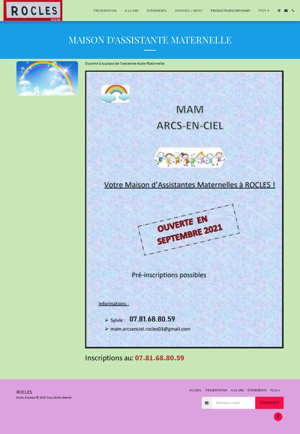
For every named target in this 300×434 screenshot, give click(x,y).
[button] (279, 10)
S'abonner (269, 402)
